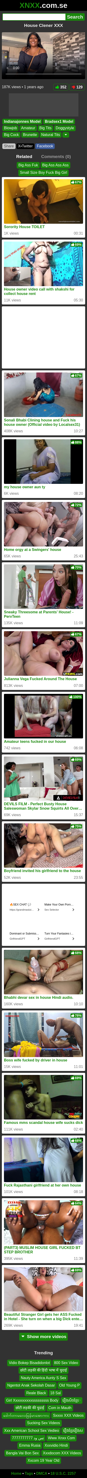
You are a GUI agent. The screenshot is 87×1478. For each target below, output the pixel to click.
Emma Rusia (29, 1445)
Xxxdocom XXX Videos (62, 1453)
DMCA (41, 1473)
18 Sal (55, 1393)
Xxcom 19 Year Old (43, 1460)
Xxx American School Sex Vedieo (31, 1430)
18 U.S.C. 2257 (63, 1473)
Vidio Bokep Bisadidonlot (29, 1363)
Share (9, 146)
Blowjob (10, 128)
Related (24, 156)
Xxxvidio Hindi (56, 1445)
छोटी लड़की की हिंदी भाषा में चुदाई (43, 1370)
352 (61, 87)
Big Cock (11, 135)
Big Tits (45, 128)
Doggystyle (65, 128)
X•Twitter (25, 146)
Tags (29, 1473)
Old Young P (69, 1385)
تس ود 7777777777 (28, 1438)
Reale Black (36, 1393)
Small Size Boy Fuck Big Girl (43, 173)
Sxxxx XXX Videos (68, 1415)
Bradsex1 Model (59, 121)
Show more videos (43, 1336)
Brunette (30, 135)
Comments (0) (56, 156)
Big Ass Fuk (28, 165)
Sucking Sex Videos (43, 1423)
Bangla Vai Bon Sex (22, 1453)
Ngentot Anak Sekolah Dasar (31, 1385)
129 (77, 87)
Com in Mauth (59, 1408)
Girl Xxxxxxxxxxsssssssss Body (32, 1400)
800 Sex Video (66, 1363)
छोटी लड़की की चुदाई (30, 1408)
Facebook (45, 146)
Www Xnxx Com (61, 1438)
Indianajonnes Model (22, 121)
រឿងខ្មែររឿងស (73, 1430)
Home (16, 1473)
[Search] (33, 17)
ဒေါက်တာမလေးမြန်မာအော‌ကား (26, 1415)
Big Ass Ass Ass (55, 165)
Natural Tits (50, 135)
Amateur (28, 128)
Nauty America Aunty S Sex (43, 1378)
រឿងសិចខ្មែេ (71, 1400)
